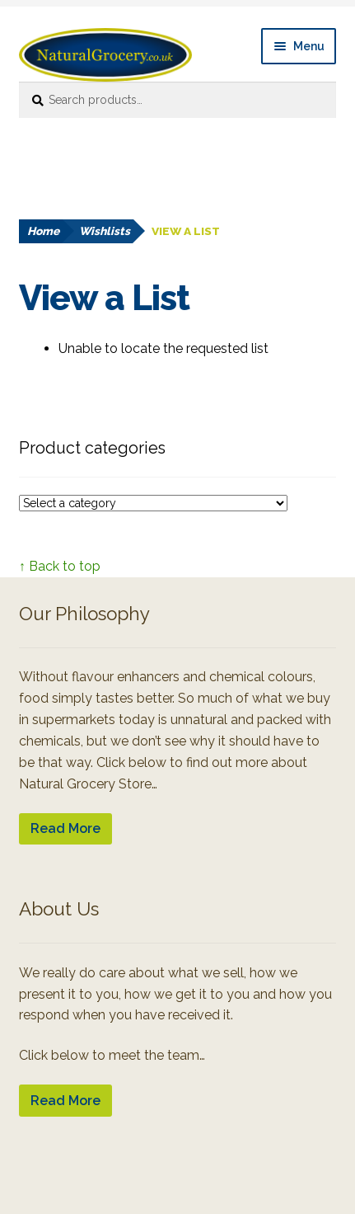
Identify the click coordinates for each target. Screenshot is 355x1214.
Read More (65, 828)
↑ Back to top (59, 566)
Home (43, 231)
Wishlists (104, 231)
